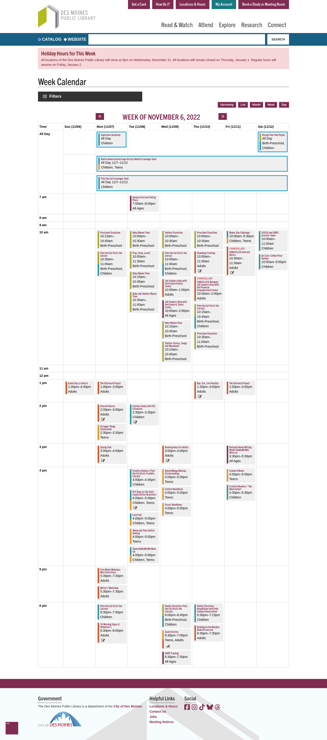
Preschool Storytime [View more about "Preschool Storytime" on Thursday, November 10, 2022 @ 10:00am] (207, 232)
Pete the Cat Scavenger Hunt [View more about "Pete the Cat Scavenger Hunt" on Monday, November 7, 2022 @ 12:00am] (115, 178)
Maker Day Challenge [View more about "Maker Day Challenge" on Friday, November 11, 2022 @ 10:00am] (239, 232)
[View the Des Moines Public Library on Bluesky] (210, 707)
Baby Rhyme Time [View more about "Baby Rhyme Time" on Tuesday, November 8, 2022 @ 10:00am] (141, 232)
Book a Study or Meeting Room (263, 4)
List (243, 104)
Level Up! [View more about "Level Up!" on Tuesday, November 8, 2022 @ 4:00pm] (137, 514)
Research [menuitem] (251, 24)
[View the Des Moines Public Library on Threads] (217, 707)
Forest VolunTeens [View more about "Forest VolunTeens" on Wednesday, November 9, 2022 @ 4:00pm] (173, 504)
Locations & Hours (189, 4)
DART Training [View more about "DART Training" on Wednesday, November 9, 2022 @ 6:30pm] (172, 652)
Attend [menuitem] (205, 24)
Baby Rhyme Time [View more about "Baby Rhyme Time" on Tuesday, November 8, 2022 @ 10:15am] (141, 272)
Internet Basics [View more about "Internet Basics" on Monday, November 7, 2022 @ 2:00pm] (107, 405)
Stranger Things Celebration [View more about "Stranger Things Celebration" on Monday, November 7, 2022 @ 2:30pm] (108, 427)
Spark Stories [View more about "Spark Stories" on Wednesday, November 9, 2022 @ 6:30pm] (171, 631)
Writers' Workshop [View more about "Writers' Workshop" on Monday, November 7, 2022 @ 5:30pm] (109, 587)
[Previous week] (100, 116)
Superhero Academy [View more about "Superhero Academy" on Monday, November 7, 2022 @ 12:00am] (111, 134)
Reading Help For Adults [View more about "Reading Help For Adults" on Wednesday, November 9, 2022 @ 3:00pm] (177, 446)
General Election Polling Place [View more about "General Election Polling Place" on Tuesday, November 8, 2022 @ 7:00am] (144, 198)
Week (271, 104)
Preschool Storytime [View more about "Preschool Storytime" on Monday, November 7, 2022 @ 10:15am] (110, 232)
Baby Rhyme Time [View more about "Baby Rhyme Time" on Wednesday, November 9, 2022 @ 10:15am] (173, 322)
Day (284, 104)
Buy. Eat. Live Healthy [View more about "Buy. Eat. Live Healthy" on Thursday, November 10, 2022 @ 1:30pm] (207, 382)
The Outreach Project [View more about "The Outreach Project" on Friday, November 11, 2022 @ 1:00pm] (239, 382)
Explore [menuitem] (227, 24)
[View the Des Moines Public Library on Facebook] (187, 707)
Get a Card (134, 4)
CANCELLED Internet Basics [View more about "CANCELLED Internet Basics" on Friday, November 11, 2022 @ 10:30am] (239, 252)
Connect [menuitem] (277, 24)
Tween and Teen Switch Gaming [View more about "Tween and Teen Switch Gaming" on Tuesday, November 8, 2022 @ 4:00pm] (143, 531)
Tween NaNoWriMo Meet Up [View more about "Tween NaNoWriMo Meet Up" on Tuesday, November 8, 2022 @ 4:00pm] (144, 549)
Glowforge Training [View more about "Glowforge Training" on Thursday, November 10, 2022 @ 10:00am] (206, 252)
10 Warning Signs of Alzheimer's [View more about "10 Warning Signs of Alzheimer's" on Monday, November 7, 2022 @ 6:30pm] (109, 625)
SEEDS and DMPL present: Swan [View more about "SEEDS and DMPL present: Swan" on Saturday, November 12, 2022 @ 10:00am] (270, 233)
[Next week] (222, 116)
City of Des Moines (128, 706)
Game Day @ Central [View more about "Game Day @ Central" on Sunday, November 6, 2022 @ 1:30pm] (78, 382)
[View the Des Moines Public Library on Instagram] (194, 707)
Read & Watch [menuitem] (177, 24)
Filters (55, 96)
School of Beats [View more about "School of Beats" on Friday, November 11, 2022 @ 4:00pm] (236, 470)
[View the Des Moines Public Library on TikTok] (202, 707)
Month (256, 104)
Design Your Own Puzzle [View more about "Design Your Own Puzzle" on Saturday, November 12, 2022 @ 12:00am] (273, 134)
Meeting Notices (161, 721)
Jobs (153, 716)
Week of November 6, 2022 (161, 116)
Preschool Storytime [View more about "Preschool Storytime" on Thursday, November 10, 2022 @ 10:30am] (207, 332)
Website (77, 39)
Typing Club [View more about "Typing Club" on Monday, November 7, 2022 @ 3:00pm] (105, 446)
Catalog (52, 39)
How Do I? (159, 4)
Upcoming (227, 104)
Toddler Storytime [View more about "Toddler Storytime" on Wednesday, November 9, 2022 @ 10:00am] (174, 232)
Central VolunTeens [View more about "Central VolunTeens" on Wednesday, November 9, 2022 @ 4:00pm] (174, 488)
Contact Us (157, 711)
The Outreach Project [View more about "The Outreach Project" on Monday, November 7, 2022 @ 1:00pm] (110, 382)
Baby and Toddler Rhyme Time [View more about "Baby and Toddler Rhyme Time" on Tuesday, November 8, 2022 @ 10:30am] (144, 294)
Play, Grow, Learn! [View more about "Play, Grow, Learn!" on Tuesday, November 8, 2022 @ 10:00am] (141, 252)
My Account (221, 4)
